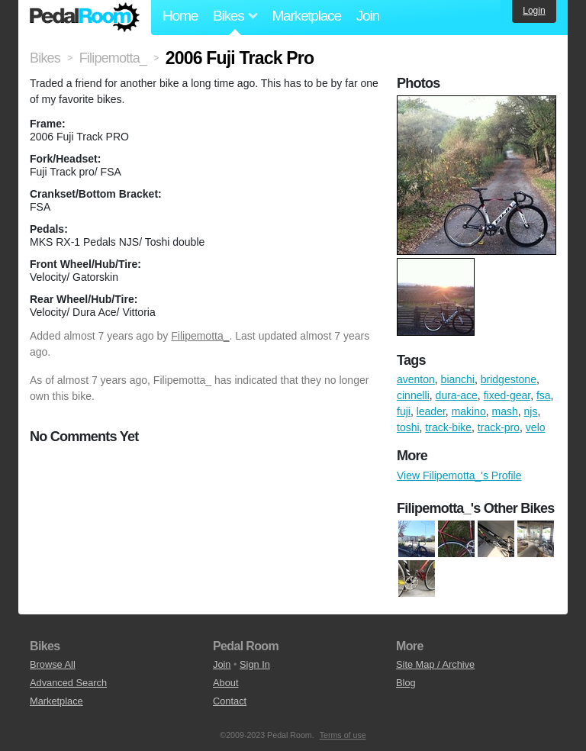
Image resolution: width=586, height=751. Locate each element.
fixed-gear (507, 395)
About (225, 682)
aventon (416, 379)
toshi (408, 427)
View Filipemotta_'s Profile (459, 475)
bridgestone (508, 379)
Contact (229, 701)
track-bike (448, 427)
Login (534, 10)
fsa (543, 395)
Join (367, 16)
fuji (404, 411)
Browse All (53, 664)
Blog (406, 682)
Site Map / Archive (435, 664)
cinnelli (413, 395)
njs (531, 411)
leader (431, 411)
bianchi (458, 379)
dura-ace (457, 395)
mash (505, 411)
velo (536, 427)
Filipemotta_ (200, 336)
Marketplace (306, 16)
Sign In (255, 664)
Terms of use (343, 735)
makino (469, 411)
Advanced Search (68, 682)
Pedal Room (85, 17)
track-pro (499, 427)
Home (180, 16)
